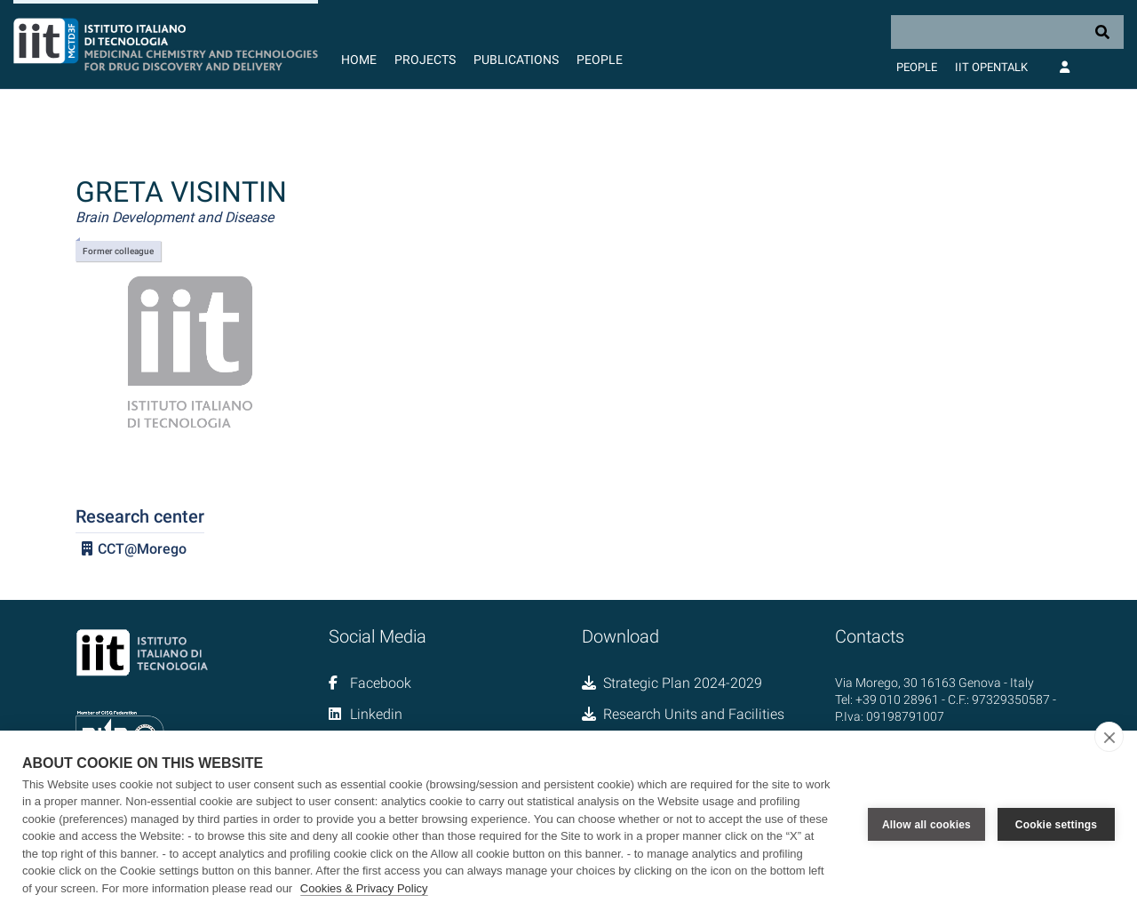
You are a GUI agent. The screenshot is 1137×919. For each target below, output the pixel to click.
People (599, 59)
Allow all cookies (926, 825)
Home (359, 59)
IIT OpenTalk (991, 67)
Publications (516, 59)
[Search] (1007, 32)
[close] (1109, 737)
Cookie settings (1056, 825)
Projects (425, 59)
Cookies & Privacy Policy (364, 888)
